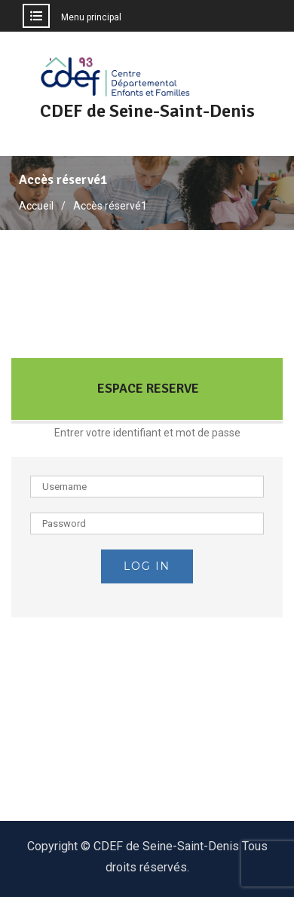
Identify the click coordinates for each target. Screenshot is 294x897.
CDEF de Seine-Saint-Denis (147, 110)
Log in (147, 566)
